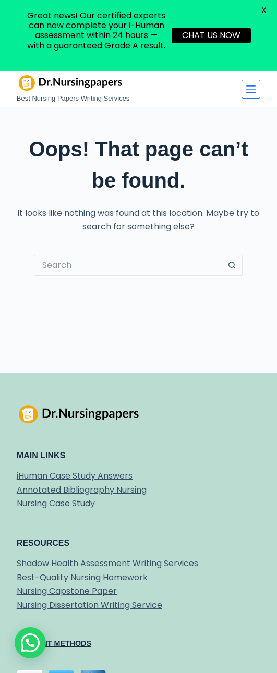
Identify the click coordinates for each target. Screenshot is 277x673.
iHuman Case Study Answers (75, 476)
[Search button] (232, 265)
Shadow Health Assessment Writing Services (107, 563)
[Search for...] (128, 265)
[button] (30, 642)
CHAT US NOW (211, 35)
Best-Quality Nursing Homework (82, 577)
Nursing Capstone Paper (67, 591)
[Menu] (251, 89)
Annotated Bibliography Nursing (82, 490)
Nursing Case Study (56, 503)
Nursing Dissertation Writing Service (89, 605)
